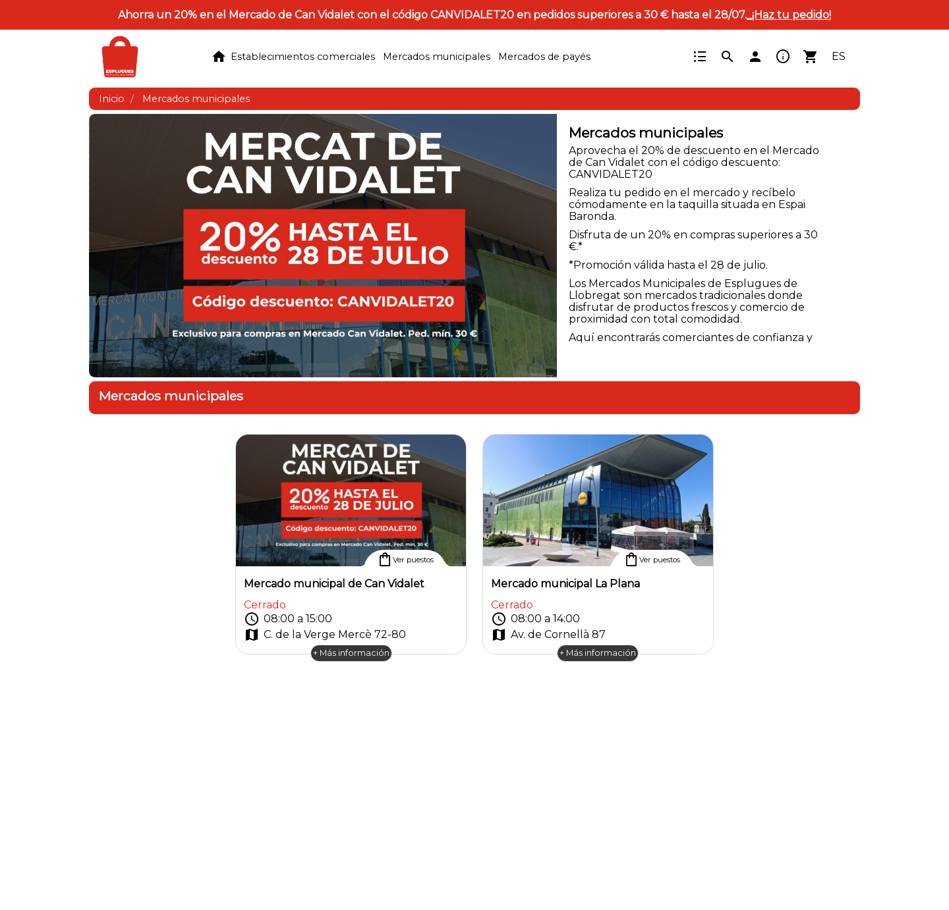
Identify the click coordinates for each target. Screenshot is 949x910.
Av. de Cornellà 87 (548, 635)
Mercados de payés (544, 57)
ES (839, 56)
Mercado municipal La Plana (565, 583)
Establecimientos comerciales (303, 57)
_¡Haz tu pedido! (789, 15)
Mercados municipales (436, 57)
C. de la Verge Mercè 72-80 (325, 635)
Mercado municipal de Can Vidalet (334, 583)
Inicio (112, 99)
